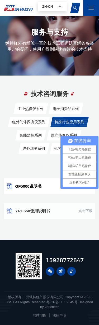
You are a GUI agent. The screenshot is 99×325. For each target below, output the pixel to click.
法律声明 (59, 315)
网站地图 (39, 315)
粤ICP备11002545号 (62, 302)
